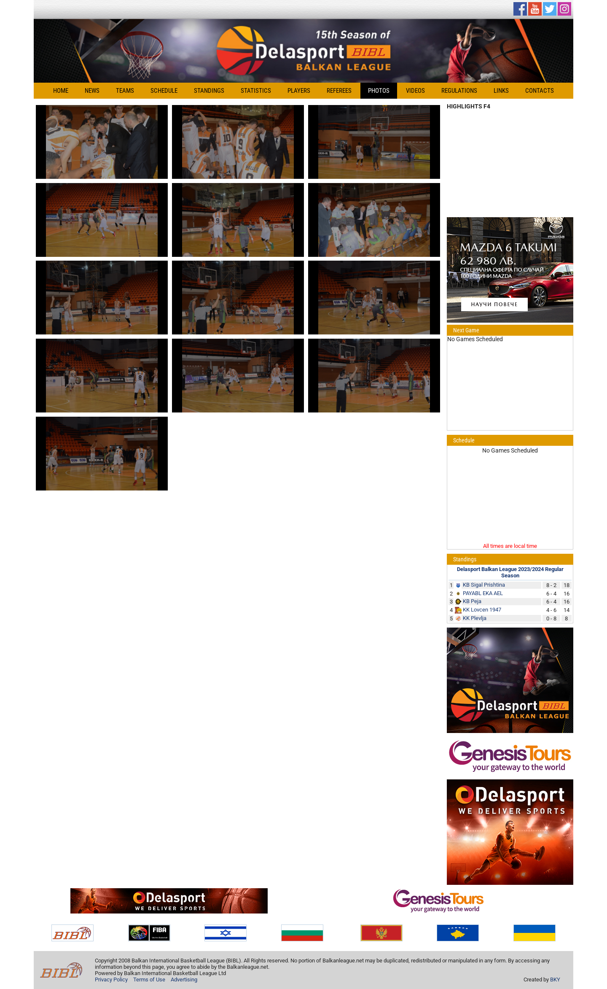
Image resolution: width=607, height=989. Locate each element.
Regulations (459, 90)
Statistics (256, 90)
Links (501, 90)
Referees (339, 90)
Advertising (184, 979)
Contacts (539, 90)
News (92, 90)
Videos (415, 90)
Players (298, 90)
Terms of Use (149, 979)
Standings (209, 90)
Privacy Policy (111, 979)
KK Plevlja (474, 618)
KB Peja (472, 601)
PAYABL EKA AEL (483, 593)
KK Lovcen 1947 (482, 609)
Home (60, 90)
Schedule (163, 90)
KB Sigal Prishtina (484, 585)
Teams (125, 90)
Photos (378, 90)
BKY (555, 979)
